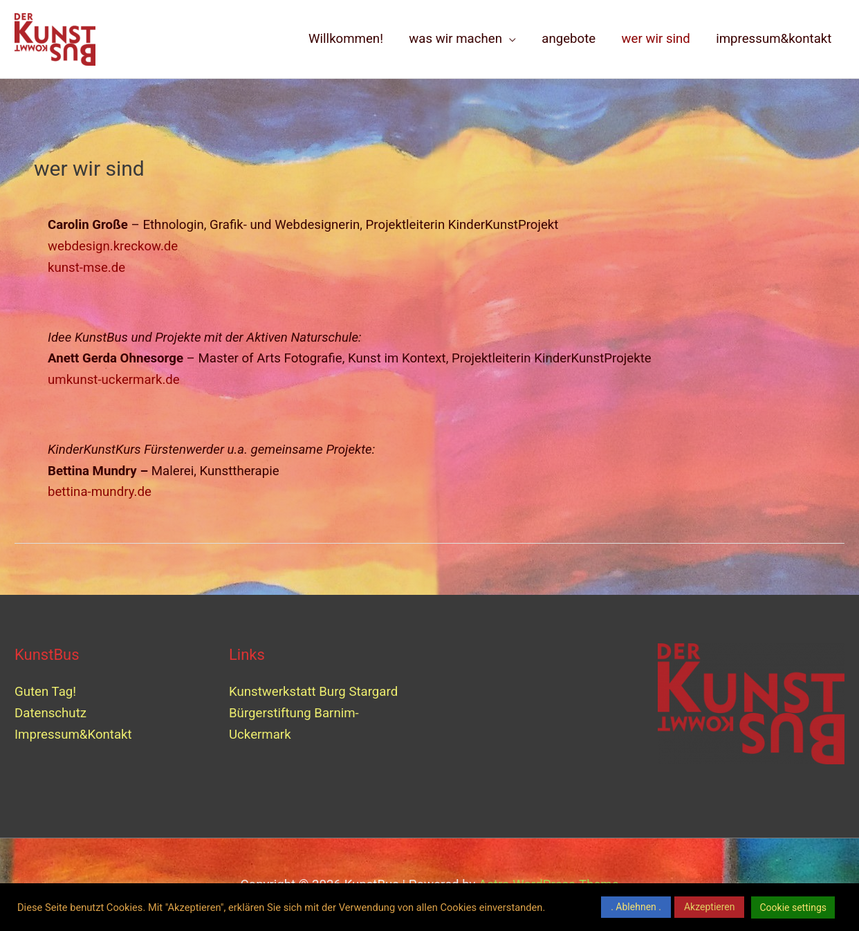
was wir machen (455, 38)
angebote (568, 38)
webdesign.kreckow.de (113, 246)
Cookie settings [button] (792, 907)
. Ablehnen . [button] (636, 906)
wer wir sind (656, 38)
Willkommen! (345, 38)
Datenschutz (50, 713)
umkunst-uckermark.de (114, 379)
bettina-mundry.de (99, 491)
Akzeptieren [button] (709, 906)
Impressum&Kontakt (73, 734)
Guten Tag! (45, 691)
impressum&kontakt (773, 38)
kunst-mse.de (86, 267)
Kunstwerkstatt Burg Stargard (315, 691)
